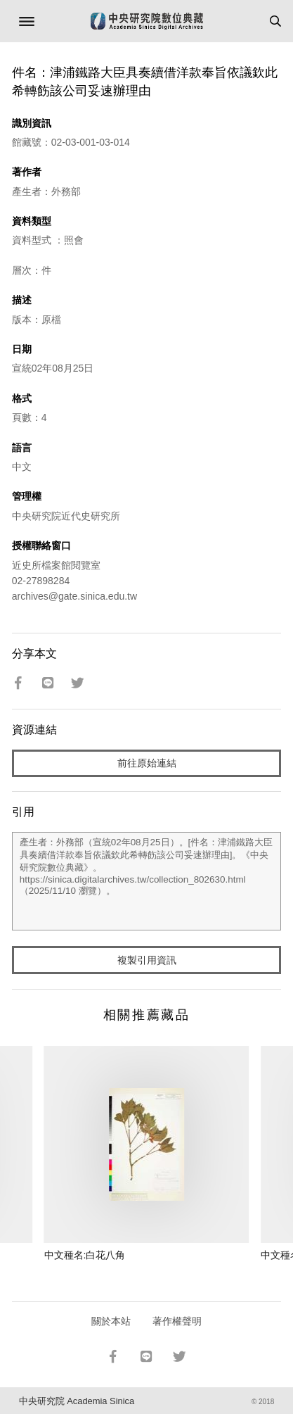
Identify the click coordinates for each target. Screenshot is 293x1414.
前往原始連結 (146, 763)
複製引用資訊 (146, 960)
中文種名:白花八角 (85, 1255)
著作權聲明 (177, 1321)
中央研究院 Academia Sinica (76, 1401)
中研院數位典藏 (147, 21)
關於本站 (111, 1321)
